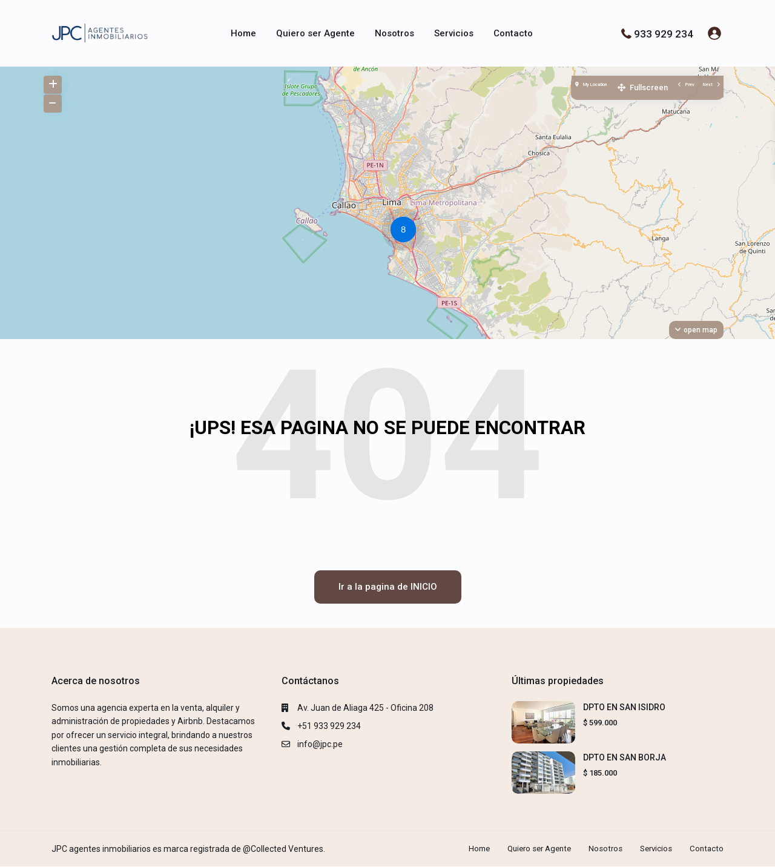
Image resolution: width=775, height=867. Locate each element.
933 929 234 (663, 33)
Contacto (513, 33)
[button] (406, 231)
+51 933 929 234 (329, 726)
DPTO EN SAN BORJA (624, 757)
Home (243, 33)
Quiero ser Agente (315, 33)
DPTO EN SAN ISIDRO (624, 707)
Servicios (453, 33)
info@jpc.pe (320, 744)
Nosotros (394, 33)
